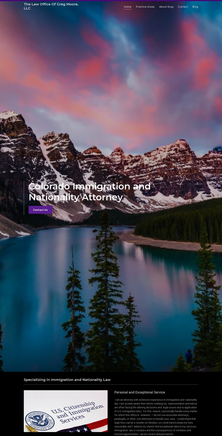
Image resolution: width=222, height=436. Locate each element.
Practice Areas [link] (145, 7)
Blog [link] (195, 7)
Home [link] (128, 7)
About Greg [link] (166, 7)
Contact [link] (183, 7)
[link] (54, 9)
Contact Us (40, 209)
